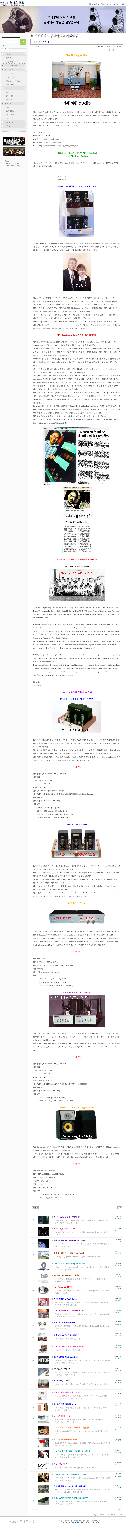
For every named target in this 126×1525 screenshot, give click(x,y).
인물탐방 (9, 96)
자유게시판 (9, 126)
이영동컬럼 (9, 122)
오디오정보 (10, 111)
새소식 (7, 54)
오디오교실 (9, 69)
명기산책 (9, 118)
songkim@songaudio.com (49, 139)
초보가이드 (10, 73)
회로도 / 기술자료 (13, 81)
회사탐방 (9, 92)
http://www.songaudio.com (50, 142)
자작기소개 (10, 84)
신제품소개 (10, 107)
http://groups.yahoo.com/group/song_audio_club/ (59, 146)
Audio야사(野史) (11, 65)
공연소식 (9, 61)
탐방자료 (8, 88)
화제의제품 (10, 114)
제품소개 (8, 103)
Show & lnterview (12, 99)
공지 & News (11, 58)
